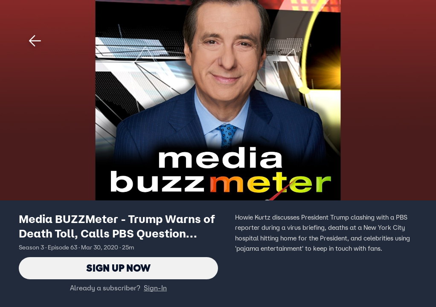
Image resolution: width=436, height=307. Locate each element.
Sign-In (155, 288)
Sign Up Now (118, 268)
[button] (35, 41)
